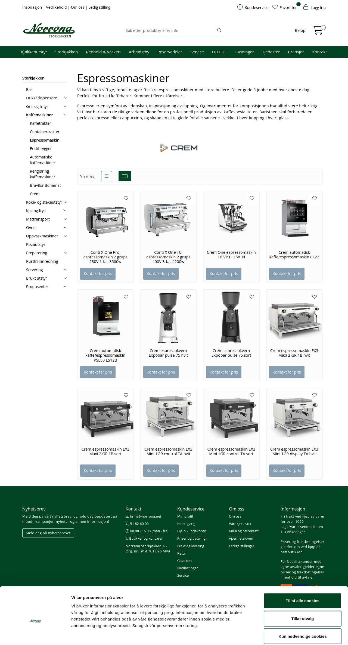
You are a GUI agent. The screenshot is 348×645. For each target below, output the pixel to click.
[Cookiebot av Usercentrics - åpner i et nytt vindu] (35, 634)
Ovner (31, 227)
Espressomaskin (45, 140)
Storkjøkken (66, 51)
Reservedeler (169, 51)
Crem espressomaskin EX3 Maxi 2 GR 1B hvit (294, 353)
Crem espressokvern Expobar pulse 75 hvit (168, 353)
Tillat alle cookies (302, 573)
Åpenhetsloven (241, 538)
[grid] (125, 176)
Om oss (78, 7)
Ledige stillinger (241, 545)
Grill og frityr (37, 106)
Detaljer (289, 634)
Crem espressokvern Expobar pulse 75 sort (231, 353)
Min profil (185, 516)
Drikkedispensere (41, 97)
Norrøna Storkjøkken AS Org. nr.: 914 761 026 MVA (148, 548)
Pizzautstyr (35, 244)
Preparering (36, 252)
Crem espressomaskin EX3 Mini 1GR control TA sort (231, 451)
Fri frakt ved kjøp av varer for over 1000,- (303, 519)
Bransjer (296, 51)
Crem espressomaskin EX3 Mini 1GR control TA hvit (168, 451)
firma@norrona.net (143, 516)
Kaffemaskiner (39, 114)
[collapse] (65, 98)
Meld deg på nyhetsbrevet (48, 532)
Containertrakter (45, 131)
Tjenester (271, 51)
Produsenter (37, 286)
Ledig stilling (99, 7)
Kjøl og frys (35, 210)
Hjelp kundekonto (191, 530)
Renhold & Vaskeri (103, 51)
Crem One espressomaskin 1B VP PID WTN (231, 254)
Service (197, 51)
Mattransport (38, 219)
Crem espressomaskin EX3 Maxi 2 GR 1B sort (105, 451)
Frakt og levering (190, 545)
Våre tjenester (240, 523)
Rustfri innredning (42, 261)
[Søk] (171, 30)
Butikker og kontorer (144, 538)
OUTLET (219, 51)
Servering (34, 269)
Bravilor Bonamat (45, 185)
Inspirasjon (32, 7)
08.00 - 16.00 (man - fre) (147, 530)
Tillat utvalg (302, 591)
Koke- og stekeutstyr (44, 202)
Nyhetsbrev (34, 509)
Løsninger (244, 51)
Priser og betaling (191, 538)
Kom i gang (186, 523)
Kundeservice (190, 509)
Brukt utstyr (36, 278)
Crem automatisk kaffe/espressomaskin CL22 (294, 254)
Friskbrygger (41, 148)
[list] (106, 176)
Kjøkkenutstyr (34, 51)
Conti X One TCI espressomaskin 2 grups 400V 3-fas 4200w (168, 257)
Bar (29, 89)
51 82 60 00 (137, 523)
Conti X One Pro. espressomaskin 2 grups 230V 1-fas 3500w (105, 257)
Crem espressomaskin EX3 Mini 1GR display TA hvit (294, 451)
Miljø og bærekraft (244, 530)
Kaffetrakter (40, 123)
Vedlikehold (57, 7)
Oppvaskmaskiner (42, 236)
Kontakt (319, 51)
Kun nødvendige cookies (302, 609)
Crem (34, 193)
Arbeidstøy (139, 51)
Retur (181, 553)
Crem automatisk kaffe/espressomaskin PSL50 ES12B (105, 355)
